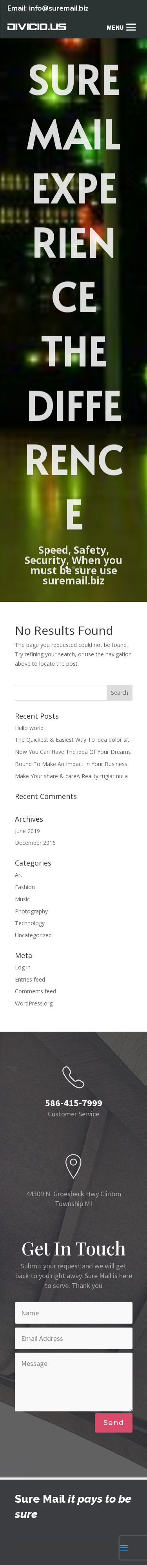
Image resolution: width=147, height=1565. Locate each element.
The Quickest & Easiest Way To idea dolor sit (72, 739)
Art (18, 875)
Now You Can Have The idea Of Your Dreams (73, 751)
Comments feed (35, 991)
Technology (30, 923)
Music (22, 899)
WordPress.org (34, 1003)
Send (113, 1422)
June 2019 (27, 831)
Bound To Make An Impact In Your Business (71, 764)
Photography (31, 911)
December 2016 (35, 842)
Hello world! (30, 728)
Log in (23, 967)
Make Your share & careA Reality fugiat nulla (71, 776)
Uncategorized (33, 935)
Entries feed (30, 979)
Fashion (25, 887)
